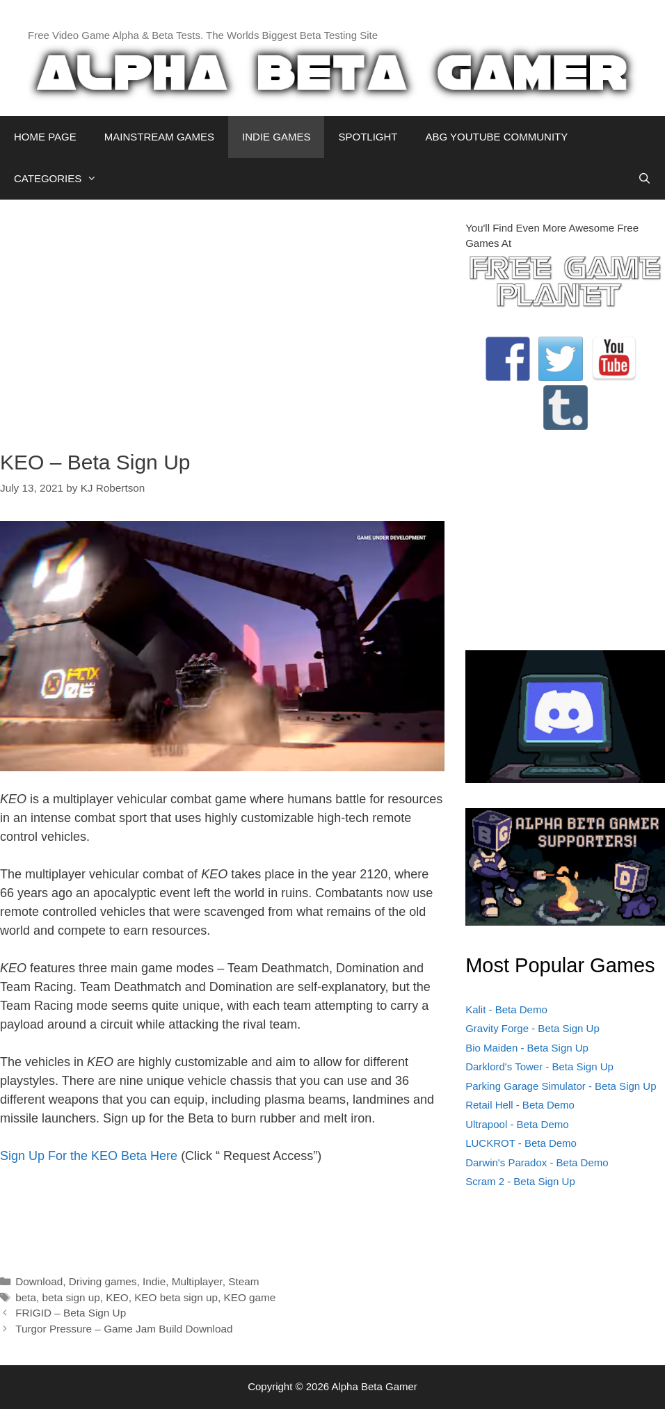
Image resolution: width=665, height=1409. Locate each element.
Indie (154, 1281)
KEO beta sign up (176, 1297)
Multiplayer (197, 1281)
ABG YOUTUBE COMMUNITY (496, 137)
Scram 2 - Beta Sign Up (520, 1181)
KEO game (250, 1297)
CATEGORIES (62, 179)
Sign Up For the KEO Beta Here (88, 1156)
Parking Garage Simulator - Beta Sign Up (560, 1086)
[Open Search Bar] (644, 179)
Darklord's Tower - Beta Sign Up (539, 1066)
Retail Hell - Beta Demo (520, 1105)
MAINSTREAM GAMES (159, 137)
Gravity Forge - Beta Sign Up (532, 1028)
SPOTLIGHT (367, 137)
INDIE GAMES (276, 137)
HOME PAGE (45, 137)
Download (39, 1281)
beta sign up (70, 1297)
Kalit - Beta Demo (506, 1009)
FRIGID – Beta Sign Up (70, 1313)
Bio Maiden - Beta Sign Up (526, 1048)
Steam (243, 1281)
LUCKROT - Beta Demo (521, 1143)
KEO (117, 1297)
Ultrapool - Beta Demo (516, 1124)
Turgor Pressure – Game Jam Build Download (123, 1329)
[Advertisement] (222, 317)
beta (25, 1297)
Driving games (103, 1281)
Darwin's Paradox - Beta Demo (536, 1162)
